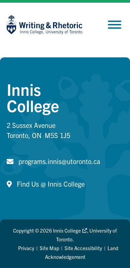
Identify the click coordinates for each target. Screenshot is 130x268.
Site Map (49, 248)
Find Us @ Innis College (51, 184)
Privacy (26, 248)
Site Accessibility (83, 248)
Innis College (70, 230)
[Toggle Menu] (114, 25)
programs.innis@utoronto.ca (59, 161)
